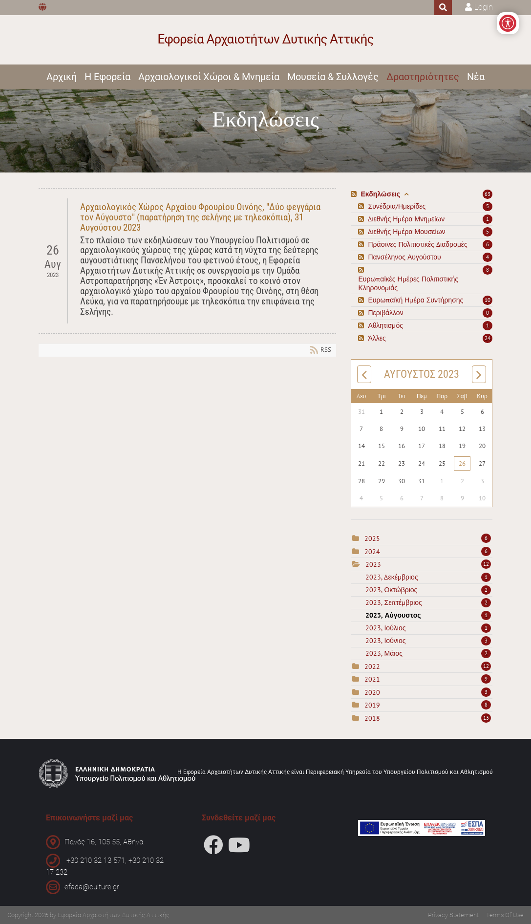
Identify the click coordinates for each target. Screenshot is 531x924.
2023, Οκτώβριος (428, 589)
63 (487, 194)
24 (487, 338)
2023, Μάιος (428, 653)
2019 (372, 705)
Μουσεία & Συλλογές (333, 77)
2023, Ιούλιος (428, 627)
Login (483, 7)
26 (462, 463)
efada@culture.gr (91, 886)
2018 (372, 718)
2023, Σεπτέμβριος (428, 602)
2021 (372, 679)
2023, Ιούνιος (428, 640)
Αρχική (61, 77)
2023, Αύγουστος (428, 615)
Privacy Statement (453, 915)
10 (487, 300)
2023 (373, 564)
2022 (372, 666)
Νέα (476, 77)
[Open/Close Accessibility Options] (507, 23)
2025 (372, 538)
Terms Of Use (505, 915)
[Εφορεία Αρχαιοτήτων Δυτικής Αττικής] (265, 40)
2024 (372, 551)
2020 (372, 692)
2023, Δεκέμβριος (428, 577)
